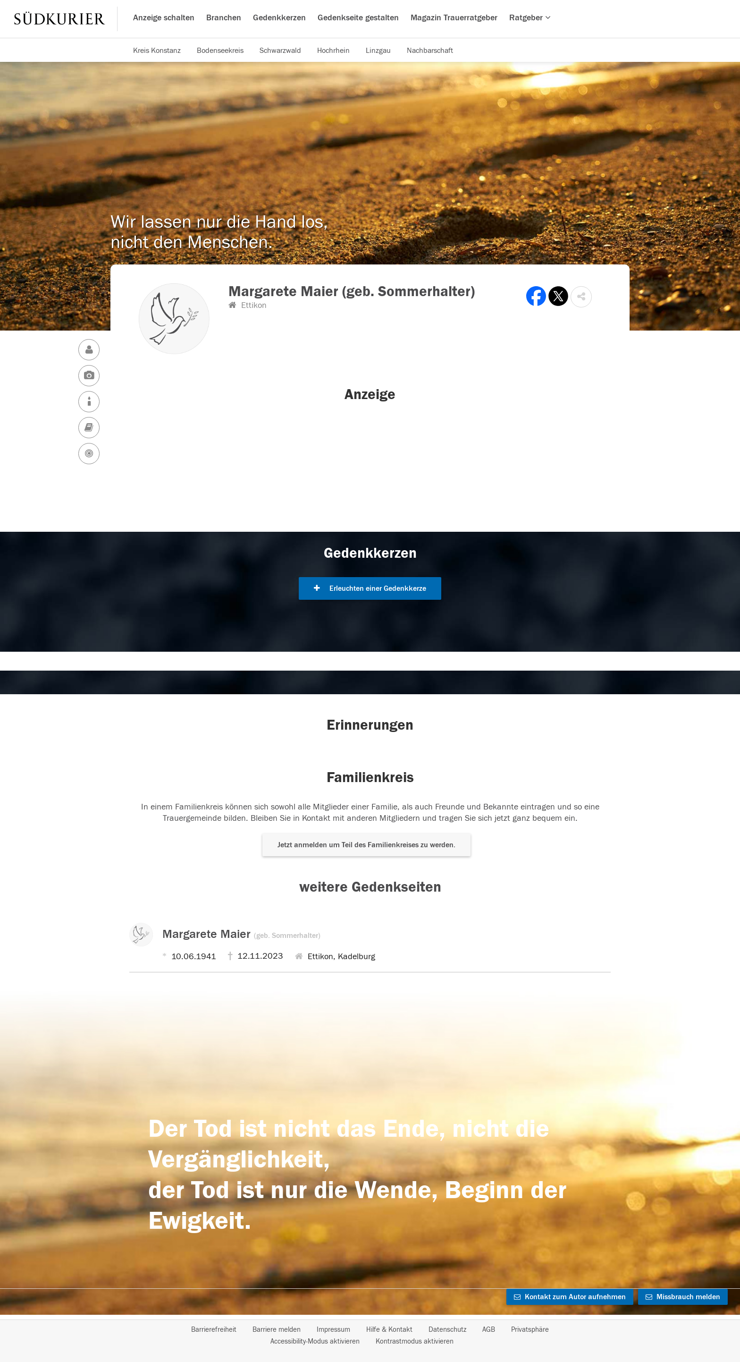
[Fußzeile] (370, 1335)
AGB (488, 1330)
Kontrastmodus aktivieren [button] (415, 1341)
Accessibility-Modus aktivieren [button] (315, 1341)
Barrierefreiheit (213, 1330)
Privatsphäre (530, 1330)
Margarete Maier (241, 934)
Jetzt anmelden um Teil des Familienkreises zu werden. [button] (366, 845)
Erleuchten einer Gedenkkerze (370, 588)
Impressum (333, 1330)
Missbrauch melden (683, 1297)
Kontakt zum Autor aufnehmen (570, 1297)
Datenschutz (447, 1330)
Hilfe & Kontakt (389, 1330)
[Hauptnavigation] (370, 19)
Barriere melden (276, 1330)
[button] (581, 296)
